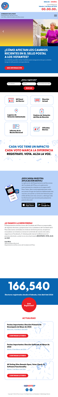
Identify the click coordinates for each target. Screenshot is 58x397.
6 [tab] (33, 74)
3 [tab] (29, 74)
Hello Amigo (43, 394)
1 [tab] (26, 74)
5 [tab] (31, 74)
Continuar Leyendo (17, 336)
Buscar (29, 88)
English (47, 2)
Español (54, 2)
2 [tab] (27, 74)
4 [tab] (30, 74)
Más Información (16, 68)
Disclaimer (36, 394)
